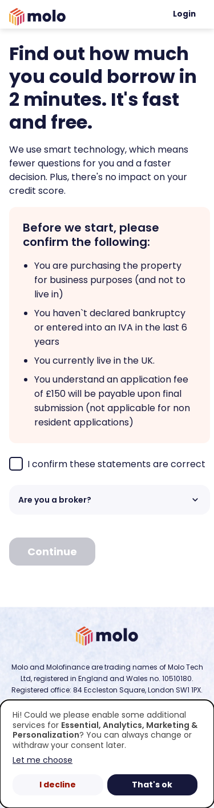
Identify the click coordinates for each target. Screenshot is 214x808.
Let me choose (42, 760)
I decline (57, 784)
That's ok (152, 784)
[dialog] (107, 754)
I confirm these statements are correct (107, 464)
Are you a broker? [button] (109, 500)
